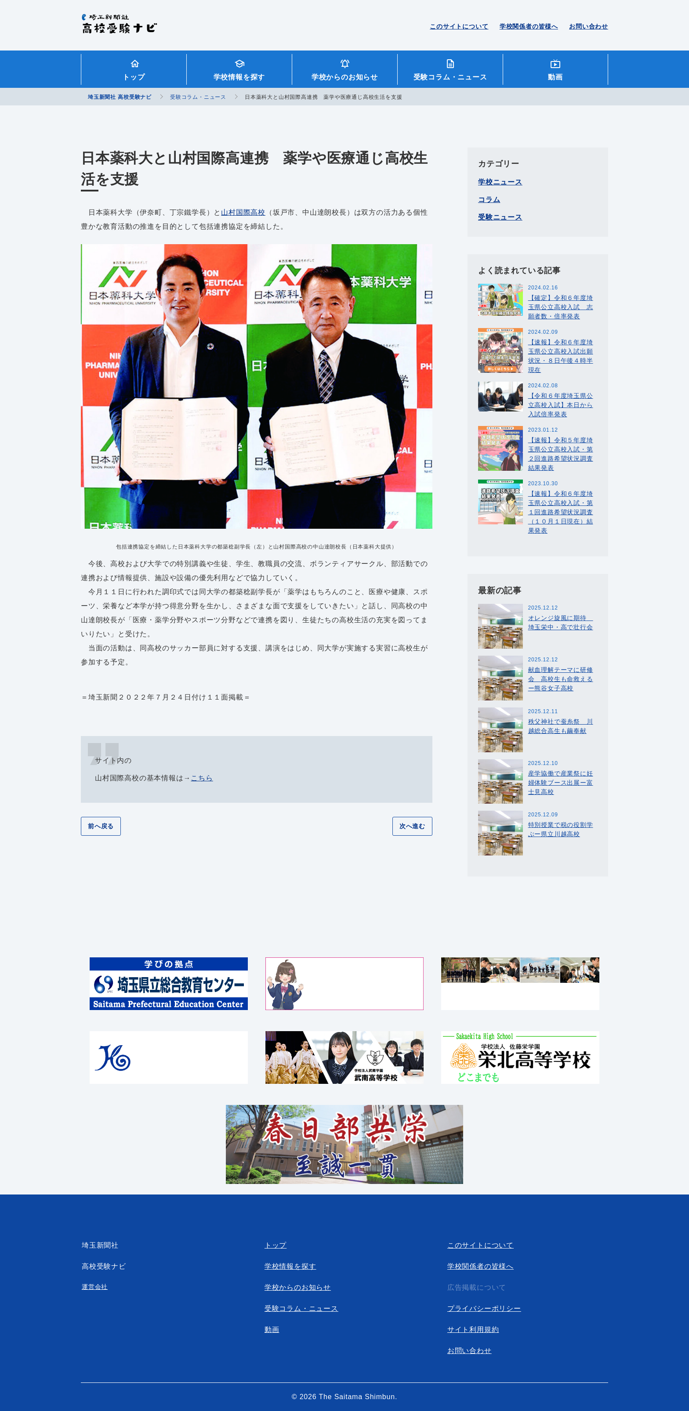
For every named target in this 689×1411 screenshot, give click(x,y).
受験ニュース (500, 217)
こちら (202, 778)
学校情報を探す (239, 77)
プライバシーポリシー (484, 1308)
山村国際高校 (243, 212)
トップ (134, 77)
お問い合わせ (588, 26)
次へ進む (412, 826)
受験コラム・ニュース (450, 77)
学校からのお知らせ (345, 77)
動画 (555, 77)
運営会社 (95, 1286)
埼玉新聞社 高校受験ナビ (119, 28)
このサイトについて (459, 26)
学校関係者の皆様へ (529, 26)
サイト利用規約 (473, 1329)
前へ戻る (101, 826)
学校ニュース (500, 182)
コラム (489, 199)
